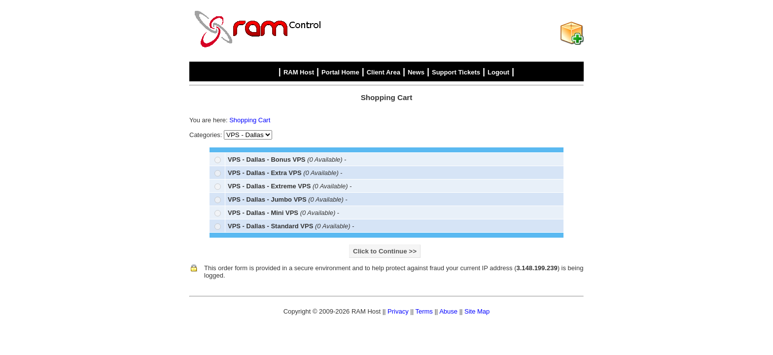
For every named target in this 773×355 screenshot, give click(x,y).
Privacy (398, 311)
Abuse (448, 311)
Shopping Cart (249, 120)
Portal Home (340, 72)
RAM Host (298, 72)
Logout (498, 72)
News (416, 72)
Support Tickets (456, 72)
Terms (423, 311)
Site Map (477, 311)
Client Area (383, 72)
